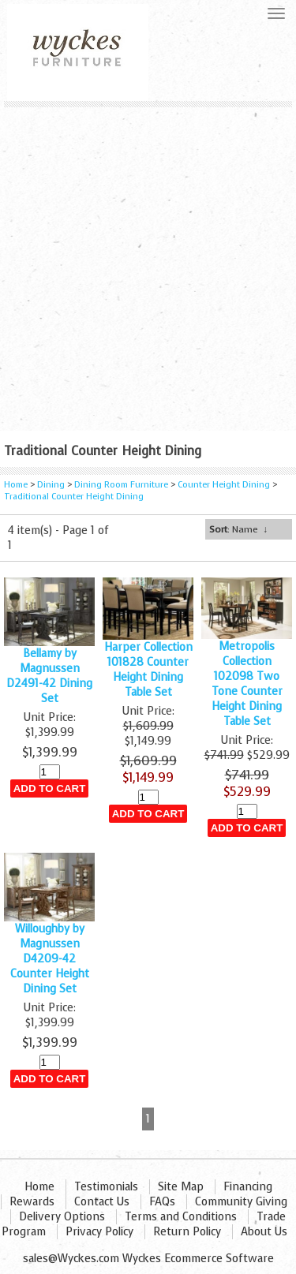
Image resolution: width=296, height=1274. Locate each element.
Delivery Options (62, 1216)
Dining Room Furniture (121, 485)
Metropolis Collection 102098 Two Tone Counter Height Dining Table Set (247, 684)
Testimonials (106, 1186)
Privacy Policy (99, 1231)
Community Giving (241, 1201)
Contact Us (101, 1201)
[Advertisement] (148, 263)
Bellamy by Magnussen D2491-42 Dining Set (49, 676)
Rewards (31, 1201)
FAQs (162, 1201)
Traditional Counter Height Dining (74, 497)
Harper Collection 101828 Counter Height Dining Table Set (148, 670)
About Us (264, 1231)
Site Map (181, 1186)
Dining (51, 485)
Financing (247, 1186)
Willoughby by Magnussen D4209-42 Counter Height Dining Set (49, 958)
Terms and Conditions (181, 1216)
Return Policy (187, 1231)
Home (16, 485)
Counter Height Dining (224, 485)
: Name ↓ (238, 529)
